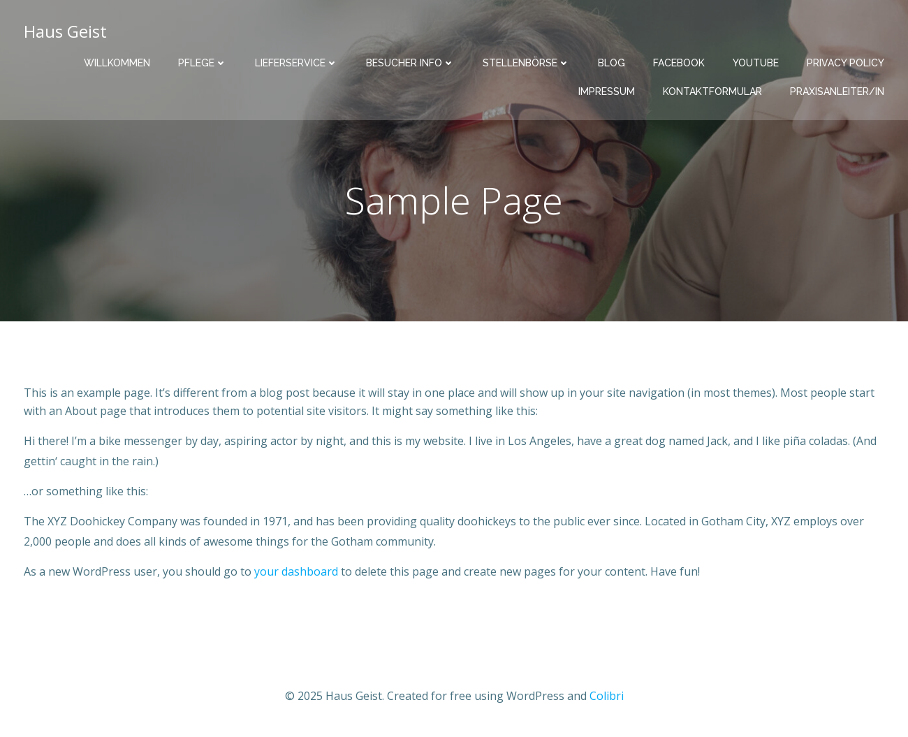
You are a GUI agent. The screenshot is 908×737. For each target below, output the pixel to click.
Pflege (202, 62)
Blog (611, 62)
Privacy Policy (845, 62)
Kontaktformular (712, 91)
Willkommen (117, 62)
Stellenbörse (526, 62)
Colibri (607, 695)
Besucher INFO (410, 62)
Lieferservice (296, 62)
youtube (756, 62)
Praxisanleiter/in (837, 91)
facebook (679, 62)
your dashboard (296, 571)
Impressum (606, 91)
